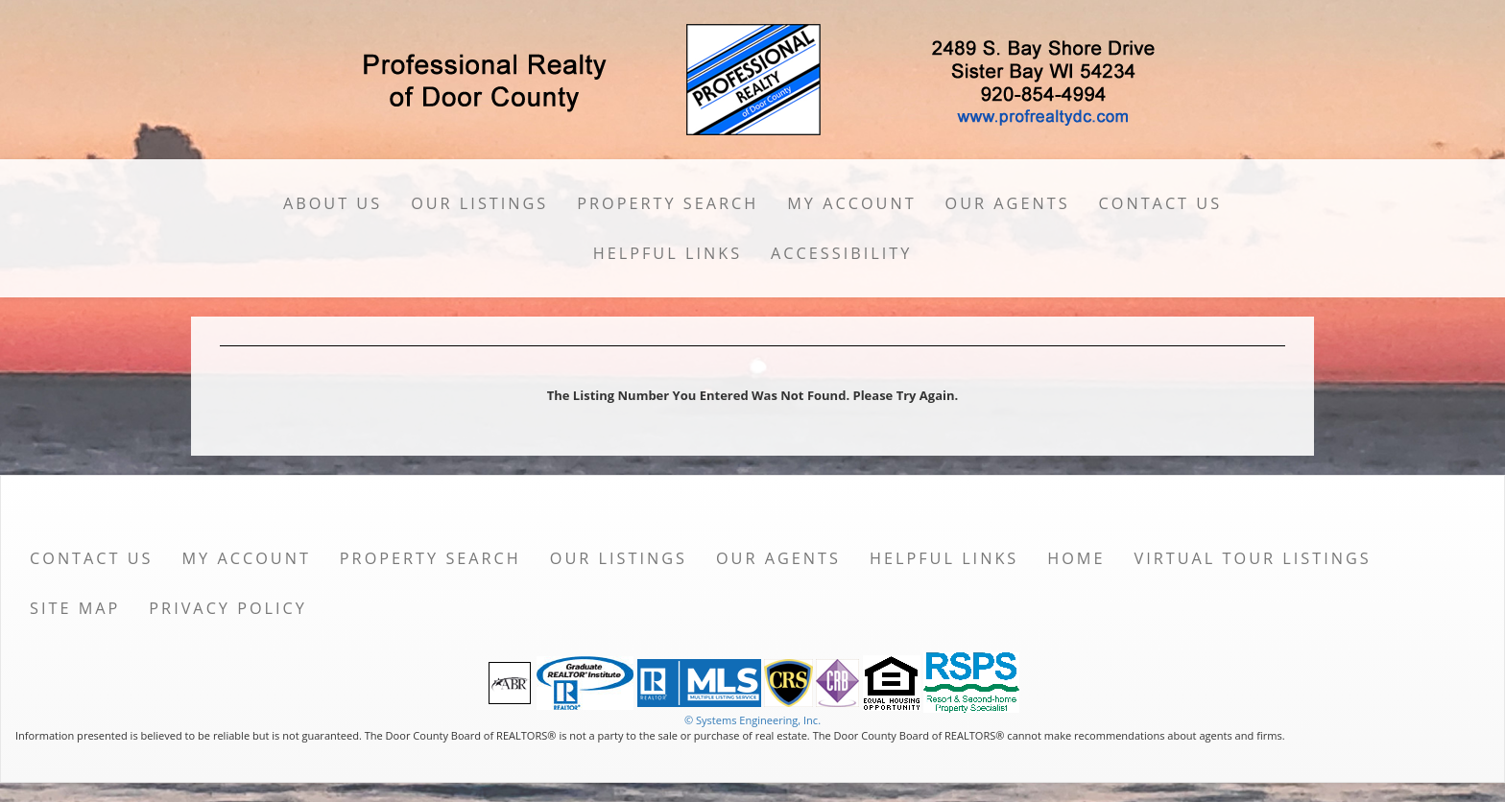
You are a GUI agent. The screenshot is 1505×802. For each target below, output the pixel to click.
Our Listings (479, 203)
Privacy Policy (228, 608)
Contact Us (1161, 203)
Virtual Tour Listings (1253, 558)
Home (1076, 558)
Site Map (75, 608)
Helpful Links (667, 253)
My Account (851, 203)
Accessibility (841, 253)
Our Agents (1007, 203)
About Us (332, 203)
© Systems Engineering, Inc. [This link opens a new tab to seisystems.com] (752, 720)
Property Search (667, 203)
